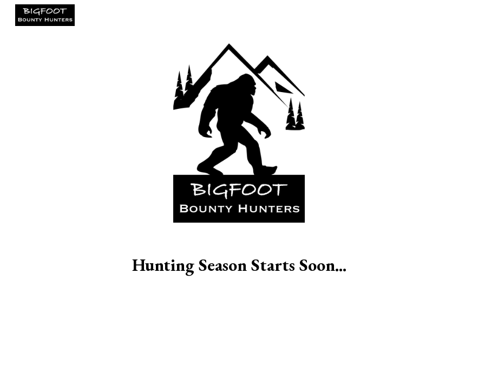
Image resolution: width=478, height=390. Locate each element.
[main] (239, 265)
